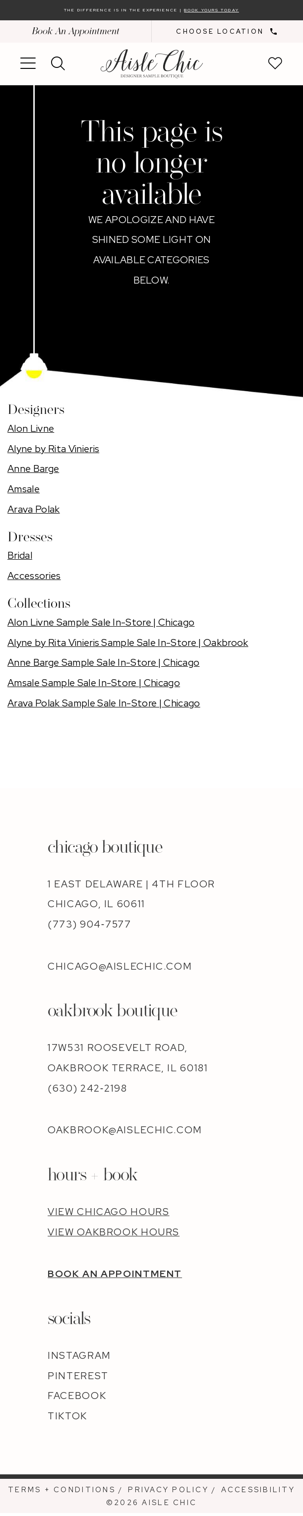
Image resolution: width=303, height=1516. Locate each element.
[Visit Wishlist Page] (275, 67)
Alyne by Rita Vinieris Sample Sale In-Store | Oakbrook (127, 645)
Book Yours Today (246, 11)
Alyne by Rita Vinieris (53, 451)
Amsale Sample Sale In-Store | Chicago (93, 685)
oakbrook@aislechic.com (125, 1133)
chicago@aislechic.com (120, 969)
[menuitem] (75, 35)
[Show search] (58, 67)
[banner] (151, 67)
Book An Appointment (76, 34)
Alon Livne (30, 431)
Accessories (34, 579)
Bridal (19, 558)
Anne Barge (33, 472)
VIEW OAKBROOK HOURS (114, 1234)
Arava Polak (33, 512)
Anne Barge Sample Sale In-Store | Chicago (103, 665)
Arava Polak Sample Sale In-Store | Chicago (103, 706)
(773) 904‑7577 (89, 927)
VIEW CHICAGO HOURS (108, 1214)
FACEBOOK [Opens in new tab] (77, 1399)
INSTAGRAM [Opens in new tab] (79, 1358)
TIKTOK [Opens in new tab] (67, 1418)
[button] (28, 67)
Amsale (23, 491)
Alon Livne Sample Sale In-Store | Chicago (100, 625)
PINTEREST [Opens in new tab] (78, 1378)
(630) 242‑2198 (87, 1091)
